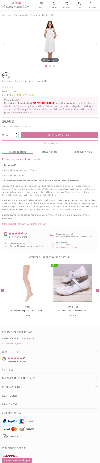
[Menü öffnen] (41, 5)
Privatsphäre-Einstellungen (17, 460)
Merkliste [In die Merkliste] (50, 143)
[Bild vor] (96, 43)
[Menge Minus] (17, 136)
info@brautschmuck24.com (66, 247)
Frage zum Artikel (83, 151)
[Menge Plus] (17, 133)
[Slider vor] (97, 290)
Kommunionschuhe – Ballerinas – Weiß (73, 310)
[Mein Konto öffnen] (79, 5)
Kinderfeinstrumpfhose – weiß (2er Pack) (27, 310)
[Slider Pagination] (46, 66)
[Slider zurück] (2, 290)
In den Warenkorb (59, 135)
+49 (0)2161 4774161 (64, 245)
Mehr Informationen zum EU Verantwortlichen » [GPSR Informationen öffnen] (25, 224)
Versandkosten (24, 126)
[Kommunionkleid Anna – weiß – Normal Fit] (50, 41)
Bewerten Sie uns (18, 236)
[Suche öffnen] (54, 5)
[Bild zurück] (3, 43)
